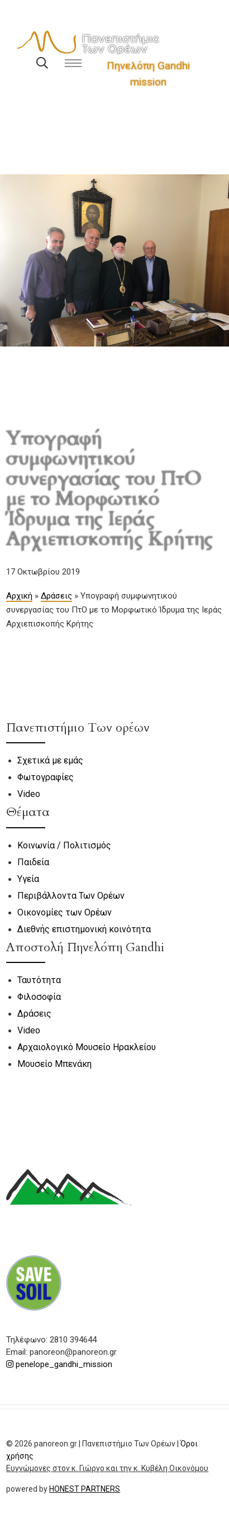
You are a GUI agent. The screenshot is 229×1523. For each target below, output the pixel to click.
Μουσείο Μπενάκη (54, 1064)
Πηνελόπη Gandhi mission (148, 73)
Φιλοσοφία (39, 996)
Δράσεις (56, 596)
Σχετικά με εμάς (50, 760)
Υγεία (28, 879)
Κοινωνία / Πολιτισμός (64, 845)
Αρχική (19, 596)
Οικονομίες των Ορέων (64, 912)
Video (28, 794)
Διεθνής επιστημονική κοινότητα (84, 929)
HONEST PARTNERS (84, 1488)
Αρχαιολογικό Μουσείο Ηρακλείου (86, 1047)
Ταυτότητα (39, 980)
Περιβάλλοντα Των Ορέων (71, 895)
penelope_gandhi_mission (59, 1364)
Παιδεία (33, 862)
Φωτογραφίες (45, 777)
